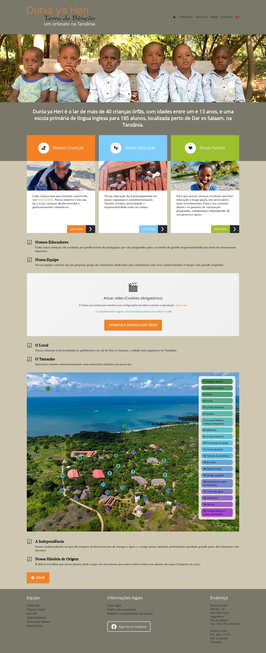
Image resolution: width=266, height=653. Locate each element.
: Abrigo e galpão (213, 475)
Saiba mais (181, 305)
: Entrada (209, 462)
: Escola (207, 400)
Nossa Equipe (47, 259)
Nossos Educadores (51, 242)
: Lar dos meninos (213, 407)
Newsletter (45, 200)
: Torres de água (213, 491)
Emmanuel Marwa (38, 621)
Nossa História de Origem (57, 559)
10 (63, 476)
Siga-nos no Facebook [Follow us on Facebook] (128, 626)
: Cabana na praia (213, 388)
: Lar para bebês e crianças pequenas (213, 422)
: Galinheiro (210, 498)
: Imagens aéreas (213, 381)
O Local (41, 345)
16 (75, 499)
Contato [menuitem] (227, 17)
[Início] (61, 17)
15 (107, 492)
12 (122, 488)
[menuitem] (174, 17)
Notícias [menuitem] (201, 17)
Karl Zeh (32, 613)
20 (148, 515)
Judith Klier (34, 605)
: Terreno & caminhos (216, 455)
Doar (38, 578)
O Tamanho (45, 359)
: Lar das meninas (213, 436)
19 (107, 510)
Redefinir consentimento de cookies (130, 613)
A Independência (49, 541)
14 (168, 491)
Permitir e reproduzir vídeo (133, 325)
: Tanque (208, 413)
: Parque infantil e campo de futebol (214, 512)
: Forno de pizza (213, 449)
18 (178, 505)
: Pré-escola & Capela (215, 443)
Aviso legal (114, 605)
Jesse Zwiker (34, 626)
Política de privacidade (121, 609)
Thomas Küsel (36, 609)
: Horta (207, 394)
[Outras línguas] (237, 17)
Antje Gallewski (36, 617)
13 (62, 491)
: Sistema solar (212, 468)
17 (145, 499)
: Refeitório (209, 430)
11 (103, 484)
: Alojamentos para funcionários (214, 483)
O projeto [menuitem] (186, 17)
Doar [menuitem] (214, 17)
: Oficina (209, 504)
